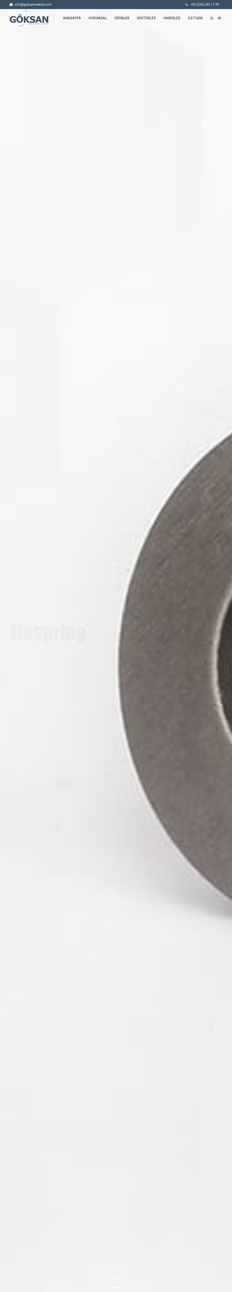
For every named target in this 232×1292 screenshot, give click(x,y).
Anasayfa (70, 18)
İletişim (195, 18)
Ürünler (120, 18)
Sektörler (145, 18)
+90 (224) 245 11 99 (202, 4)
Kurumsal (96, 18)
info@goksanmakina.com (31, 4)
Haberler (171, 18)
